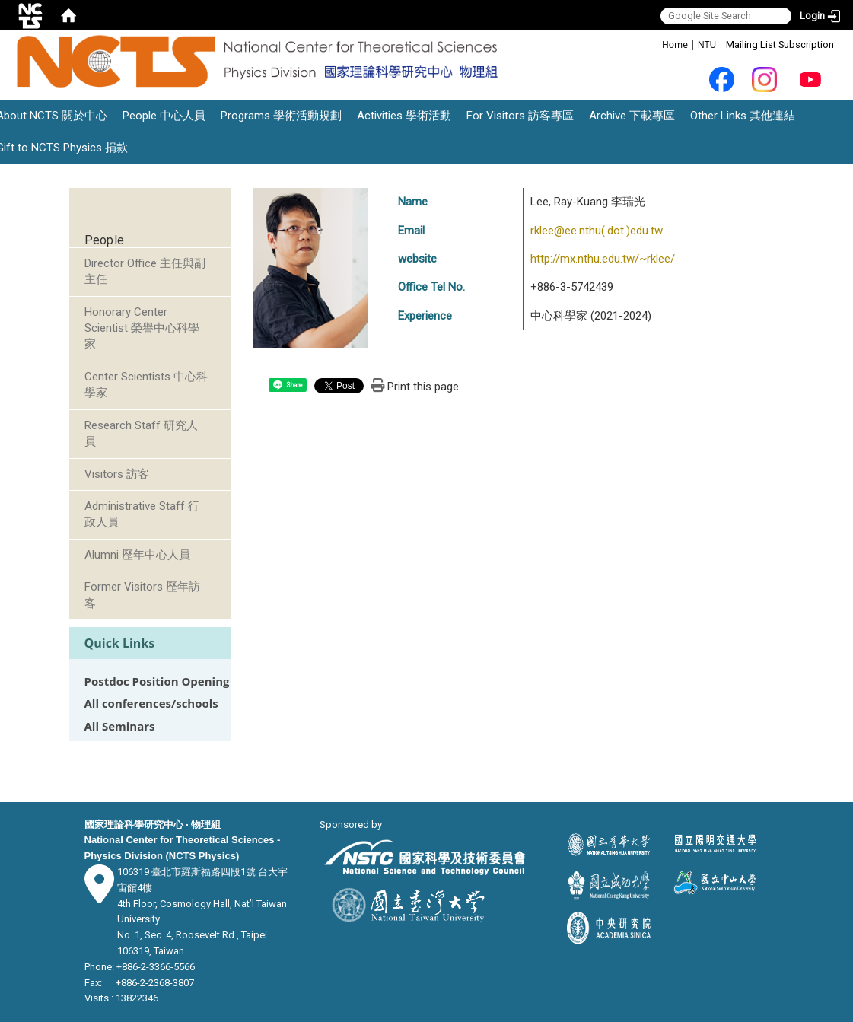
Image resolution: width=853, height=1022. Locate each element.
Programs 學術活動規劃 (281, 116)
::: (654, 43)
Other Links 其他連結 (742, 116)
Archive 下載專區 (632, 116)
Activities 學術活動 (404, 116)
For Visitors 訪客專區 (520, 116)
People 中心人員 (164, 116)
